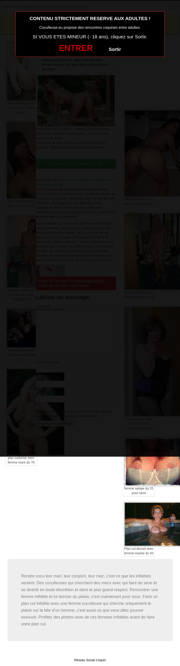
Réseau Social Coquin (90, 660)
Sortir (115, 49)
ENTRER (76, 48)
